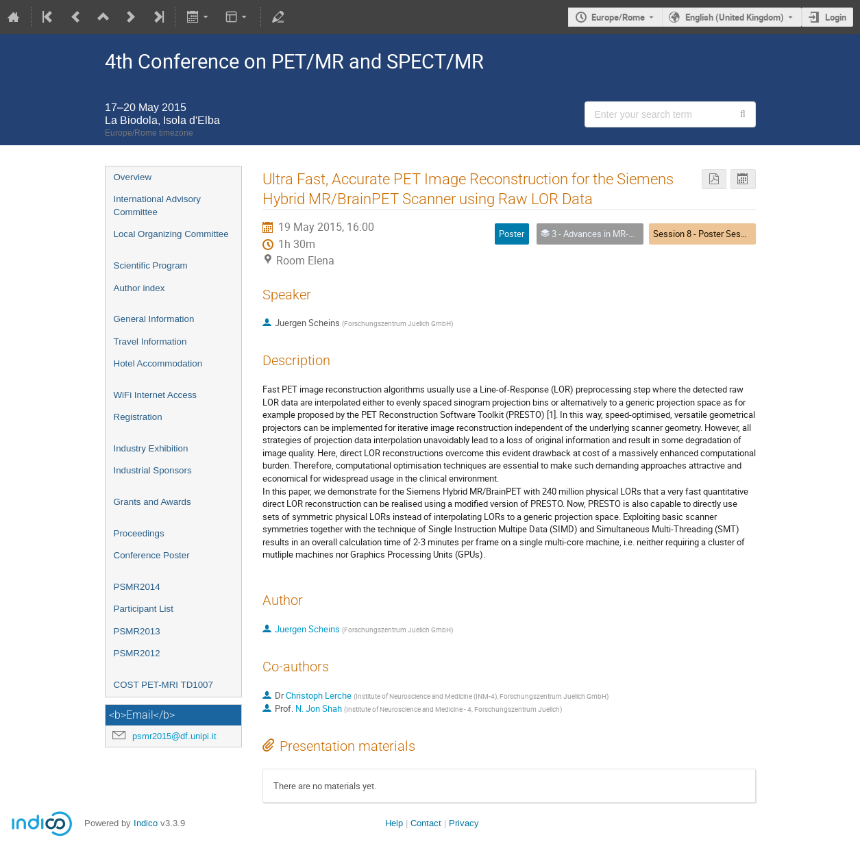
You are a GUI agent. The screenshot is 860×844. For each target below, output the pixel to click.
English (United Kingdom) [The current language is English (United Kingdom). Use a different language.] (734, 17)
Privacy (464, 823)
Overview (133, 177)
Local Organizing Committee (171, 234)
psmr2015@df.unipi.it (174, 736)
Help (394, 823)
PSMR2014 (137, 587)
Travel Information (150, 341)
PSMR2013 (137, 631)
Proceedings (139, 533)
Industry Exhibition (151, 448)
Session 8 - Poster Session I (707, 233)
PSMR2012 (137, 653)
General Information (154, 319)
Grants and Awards (152, 502)
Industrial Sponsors (153, 470)
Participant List (143, 609)
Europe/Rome (618, 17)
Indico (146, 823)
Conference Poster (152, 555)
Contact (425, 823)
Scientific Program (151, 265)
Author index (139, 288)
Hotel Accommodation (158, 363)
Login (835, 17)
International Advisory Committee (157, 205)
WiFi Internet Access (155, 395)
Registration (138, 417)
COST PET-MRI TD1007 (163, 685)
